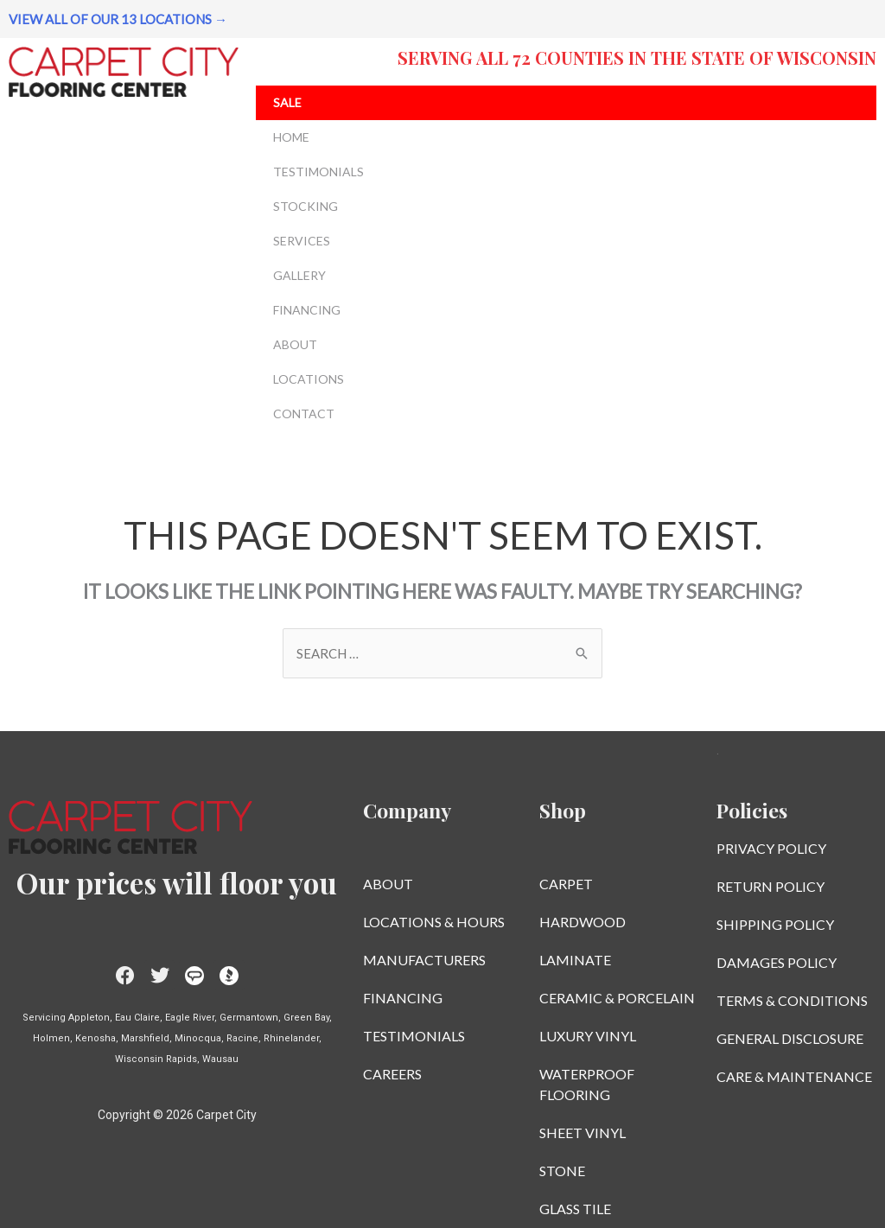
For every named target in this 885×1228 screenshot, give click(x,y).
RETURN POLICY (770, 886)
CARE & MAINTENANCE (794, 1076)
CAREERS (392, 1074)
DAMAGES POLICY (776, 962)
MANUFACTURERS (424, 959)
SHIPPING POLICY (775, 924)
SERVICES (306, 241)
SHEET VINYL (582, 1132)
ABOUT (299, 344)
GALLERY (303, 275)
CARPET (566, 883)
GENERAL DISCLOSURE (789, 1038)
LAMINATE (575, 959)
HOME (295, 137)
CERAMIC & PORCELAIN (617, 997)
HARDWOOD (582, 921)
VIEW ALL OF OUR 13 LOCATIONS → (118, 19)
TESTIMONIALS (318, 171)
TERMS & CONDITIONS (792, 1000)
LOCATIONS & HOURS (434, 921)
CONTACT (308, 414)
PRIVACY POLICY (771, 848)
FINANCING (307, 309)
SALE (287, 102)
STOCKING (310, 206)
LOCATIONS (313, 379)
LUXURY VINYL (587, 1036)
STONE (562, 1170)
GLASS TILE (575, 1208)
